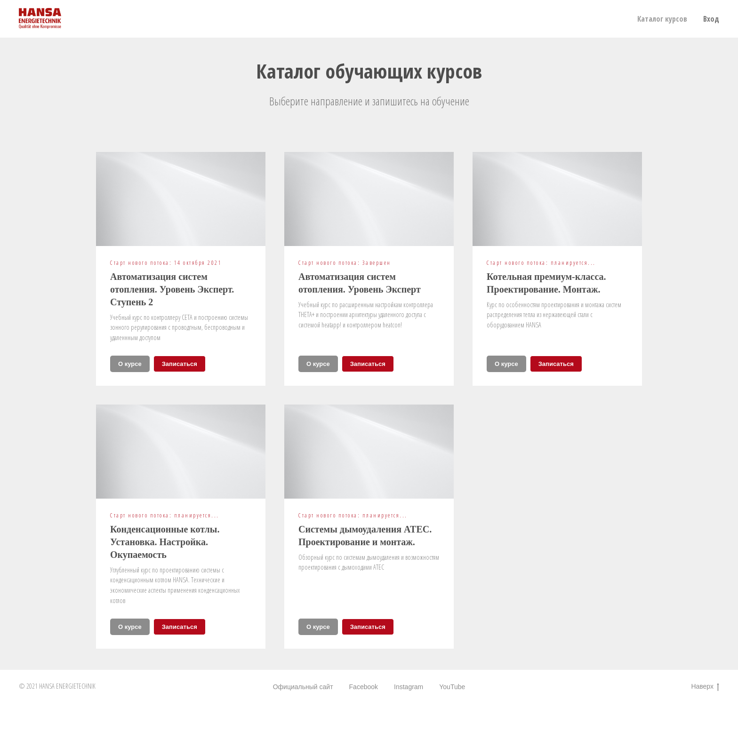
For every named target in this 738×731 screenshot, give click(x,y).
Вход (711, 19)
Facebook (363, 687)
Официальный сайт (303, 687)
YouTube (452, 687)
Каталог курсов (662, 19)
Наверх (705, 687)
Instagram (408, 687)
